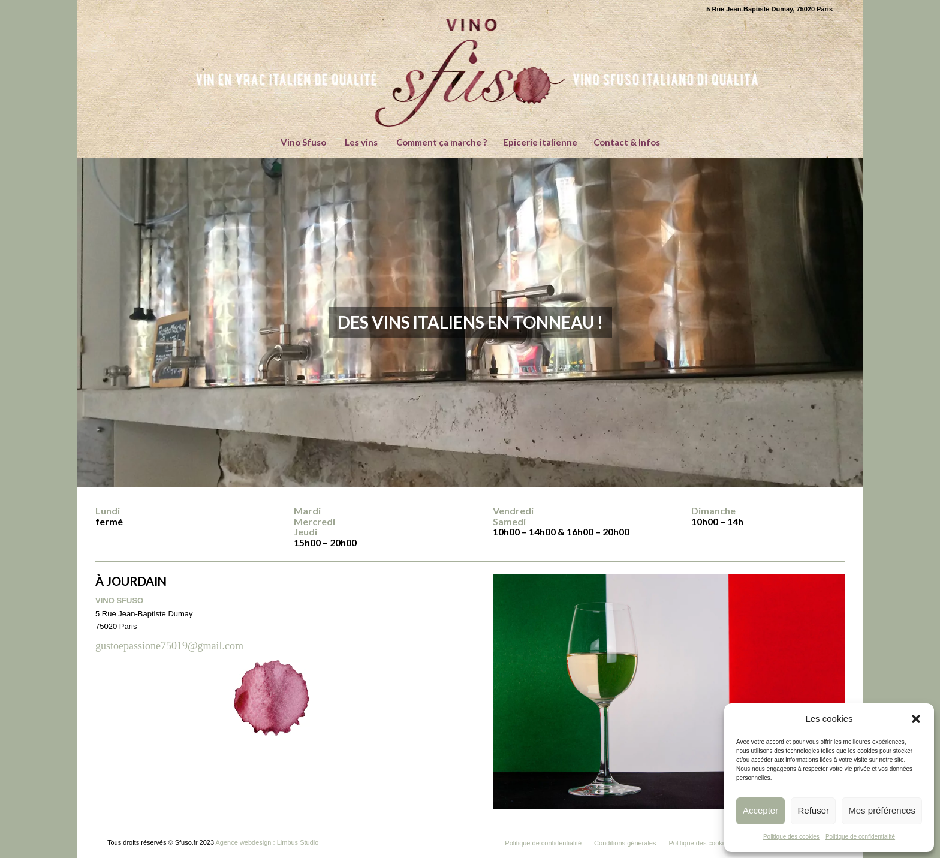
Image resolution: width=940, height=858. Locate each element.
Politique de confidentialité (860, 836)
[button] (916, 719)
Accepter (760, 810)
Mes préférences (881, 810)
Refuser (813, 810)
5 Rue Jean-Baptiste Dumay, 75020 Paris (769, 9)
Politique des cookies (791, 836)
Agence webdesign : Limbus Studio (267, 842)
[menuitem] (303, 142)
